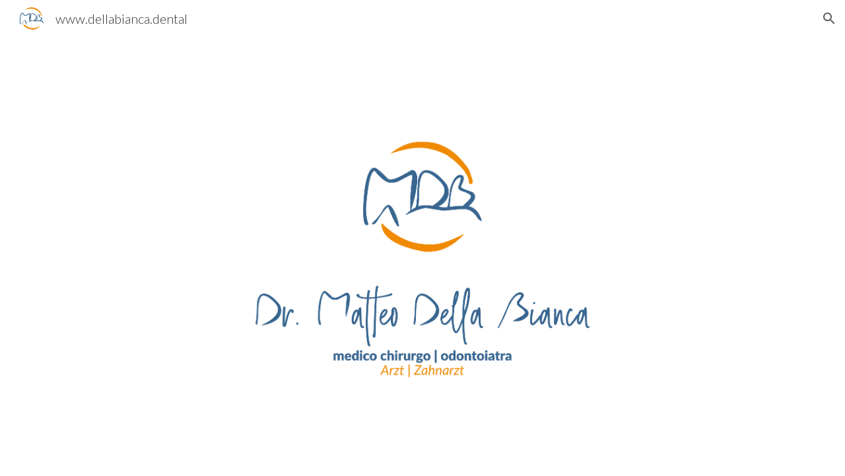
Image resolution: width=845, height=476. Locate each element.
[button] (829, 18)
